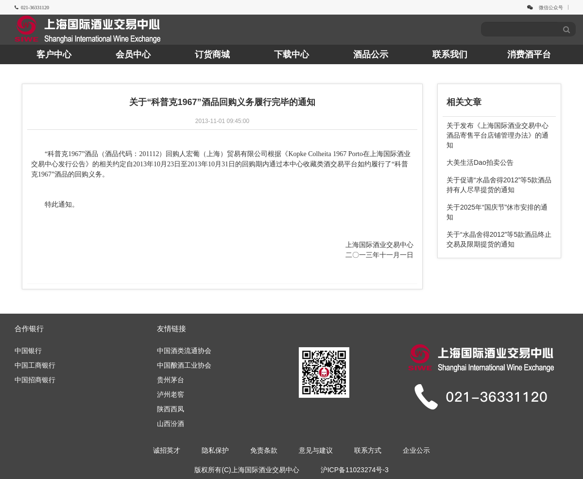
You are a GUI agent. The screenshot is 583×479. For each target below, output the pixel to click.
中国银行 (28, 351)
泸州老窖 (170, 394)
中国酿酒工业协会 (184, 365)
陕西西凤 (170, 409)
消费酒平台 (529, 54)
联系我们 (449, 54)
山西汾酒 (170, 423)
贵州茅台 (170, 380)
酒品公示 (370, 54)
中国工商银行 (35, 365)
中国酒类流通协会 (184, 351)
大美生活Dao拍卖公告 (480, 162)
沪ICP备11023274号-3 (355, 470)
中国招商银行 (35, 380)
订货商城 (212, 54)
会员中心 (133, 54)
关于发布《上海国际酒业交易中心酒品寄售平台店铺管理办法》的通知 (497, 135)
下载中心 (291, 54)
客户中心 (53, 54)
